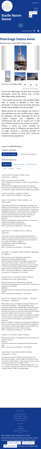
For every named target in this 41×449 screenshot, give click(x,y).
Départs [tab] (19, 168)
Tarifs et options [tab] (32, 164)
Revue (20, 433)
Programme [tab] (6, 164)
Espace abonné (36, 9)
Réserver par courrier (29, 154)
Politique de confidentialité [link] (28, 446)
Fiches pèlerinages (20, 416)
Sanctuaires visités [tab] (19, 164)
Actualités (20, 423)
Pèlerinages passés (21, 418)
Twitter (20, 426)
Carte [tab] (4, 168)
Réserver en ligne (9, 154)
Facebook (20, 429)
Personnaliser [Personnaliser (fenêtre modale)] (10, 446)
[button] (4, 58)
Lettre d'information (20, 431)
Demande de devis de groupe (30, 88)
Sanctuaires (20, 420)
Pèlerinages (20, 411)
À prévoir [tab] (11, 168)
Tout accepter (14, 443)
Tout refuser (28, 443)
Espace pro (35, 3)
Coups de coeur (20, 414)
